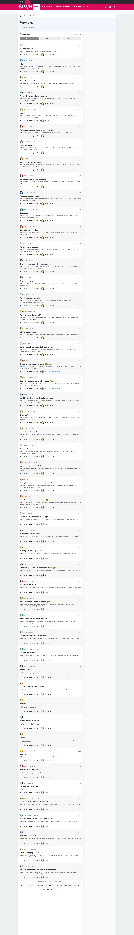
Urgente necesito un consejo (30, 720)
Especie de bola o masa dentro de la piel (34, 802)
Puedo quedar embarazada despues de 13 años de (38, 870)
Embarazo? (24, 415)
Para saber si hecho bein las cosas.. (32, 81)
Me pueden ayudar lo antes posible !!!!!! (33, 636)
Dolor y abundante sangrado (30, 534)
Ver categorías (23, 27)
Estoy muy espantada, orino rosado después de (36, 264)
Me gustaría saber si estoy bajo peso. (33, 179)
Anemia (22, 113)
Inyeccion (23, 754)
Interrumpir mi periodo (28, 332)
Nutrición (57, 7)
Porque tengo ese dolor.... (29, 836)
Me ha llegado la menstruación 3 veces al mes (36, 347)
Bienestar (67, 7)
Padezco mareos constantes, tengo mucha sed (36, 130)
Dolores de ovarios (26, 281)
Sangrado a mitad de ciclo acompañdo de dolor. (37, 819)
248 (38, 885)
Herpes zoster (25, 669)
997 (44, 889)
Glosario (86, 7)
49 (30, 885)
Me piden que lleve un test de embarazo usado (36, 398)
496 (42, 885)
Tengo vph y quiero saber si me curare (33, 96)
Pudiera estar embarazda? (29, 247)
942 (54, 885)
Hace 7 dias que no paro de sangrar (32, 500)
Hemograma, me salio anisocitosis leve (34, 619)
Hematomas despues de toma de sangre (34, 517)
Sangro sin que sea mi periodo (30, 162)
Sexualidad (77, 7)
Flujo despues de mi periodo (30, 298)
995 (70, 885)
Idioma (113, 2)
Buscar (78, 34)
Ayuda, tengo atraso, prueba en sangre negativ (36, 483)
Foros (36, 7)
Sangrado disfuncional (28, 585)
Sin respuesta (50, 39)
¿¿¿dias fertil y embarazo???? (30, 466)
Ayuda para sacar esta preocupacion (33, 602)
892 (50, 885)
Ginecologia (24, 213)
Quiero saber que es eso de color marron (34, 381)
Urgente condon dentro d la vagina (32, 364)
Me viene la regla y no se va (29, 853)
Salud (27, 2)
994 (66, 885)
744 (46, 885)
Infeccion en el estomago (29, 770)
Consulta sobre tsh (26, 49)
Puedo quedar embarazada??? (30, 315)
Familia (49, 7)
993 (62, 885)
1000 (56, 889)
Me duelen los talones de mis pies (32, 432)
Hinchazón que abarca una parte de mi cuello (36, 568)
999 (52, 889)
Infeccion (23, 703)
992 (58, 885)
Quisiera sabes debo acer (29, 787)
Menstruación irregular (28, 653)
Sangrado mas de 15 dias (29, 230)
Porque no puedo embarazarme (31, 196)
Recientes (29, 39)
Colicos (22, 737)
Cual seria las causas (27, 449)
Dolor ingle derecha (27, 551)
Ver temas (31, 27)
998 (48, 889)
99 (34, 885)
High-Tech (21, 2)
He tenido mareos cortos (28, 145)
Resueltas (71, 39)
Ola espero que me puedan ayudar (32, 686)
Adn (21, 64)
